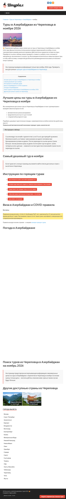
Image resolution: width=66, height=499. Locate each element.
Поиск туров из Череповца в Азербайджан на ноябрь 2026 (21, 89)
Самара (6, 452)
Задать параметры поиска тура (52, 496)
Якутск (6, 478)
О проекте (6, 493)
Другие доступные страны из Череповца (16, 91)
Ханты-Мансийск (9, 467)
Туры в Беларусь (35, 402)
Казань (6, 434)
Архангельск (8, 420)
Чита (5, 475)
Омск (5, 446)
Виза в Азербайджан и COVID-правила (15, 85)
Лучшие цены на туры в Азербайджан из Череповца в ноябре (22, 79)
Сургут (6, 455)
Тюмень (6, 461)
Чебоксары (7, 470)
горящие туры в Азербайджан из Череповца (31, 69)
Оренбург (7, 449)
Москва (6, 414)
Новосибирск (8, 443)
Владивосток (8, 426)
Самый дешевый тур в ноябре (13, 81)
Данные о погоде (7, 495)
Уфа (5, 464)
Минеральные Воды (10, 437)
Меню (8, 13)
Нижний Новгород (9, 440)
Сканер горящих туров (55, 7)
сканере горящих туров (38, 222)
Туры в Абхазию (16, 402)
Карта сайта (12, 493)
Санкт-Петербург (9, 417)
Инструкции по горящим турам (13, 83)
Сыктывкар (7, 458)
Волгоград (7, 429)
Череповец (7, 472)
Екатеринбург (8, 431)
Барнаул (6, 423)
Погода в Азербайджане (11, 87)
